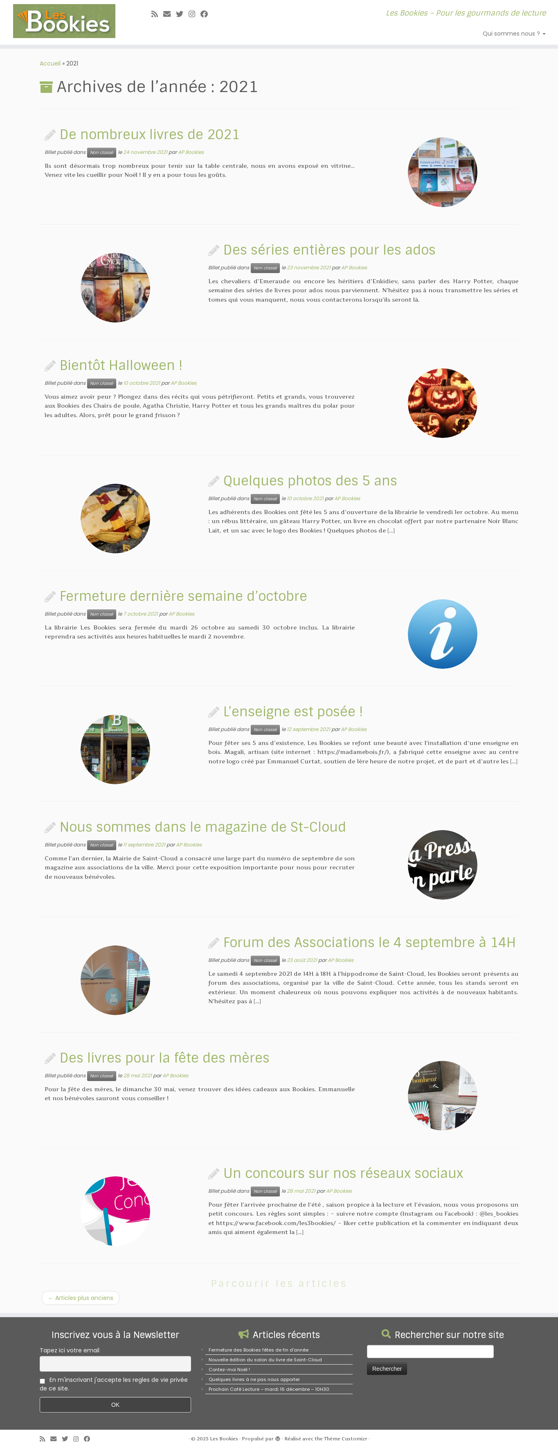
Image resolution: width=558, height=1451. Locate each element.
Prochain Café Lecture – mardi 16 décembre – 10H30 (269, 1389)
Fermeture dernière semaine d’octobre (183, 596)
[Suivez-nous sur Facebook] (206, 14)
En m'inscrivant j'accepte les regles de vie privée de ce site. (114, 1384)
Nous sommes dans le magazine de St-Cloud (203, 827)
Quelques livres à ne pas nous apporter (254, 1379)
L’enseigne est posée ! (293, 711)
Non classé (101, 152)
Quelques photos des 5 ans (310, 481)
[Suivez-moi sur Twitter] (182, 14)
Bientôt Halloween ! (121, 365)
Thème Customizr (345, 1439)
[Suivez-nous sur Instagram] (194, 14)
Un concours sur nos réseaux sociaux (343, 1173)
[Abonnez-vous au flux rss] (157, 14)
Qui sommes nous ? (514, 33)
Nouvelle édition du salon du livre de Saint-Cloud (265, 1359)
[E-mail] (169, 14)
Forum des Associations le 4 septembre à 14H (369, 942)
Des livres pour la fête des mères (165, 1058)
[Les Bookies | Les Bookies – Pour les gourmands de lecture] (64, 21)
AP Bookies (191, 152)
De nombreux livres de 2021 (150, 134)
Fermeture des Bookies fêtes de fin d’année (258, 1350)
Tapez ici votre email (69, 1350)
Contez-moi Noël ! (229, 1369)
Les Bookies (224, 1439)
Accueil (50, 63)
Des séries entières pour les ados (329, 250)
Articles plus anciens (80, 1298)
